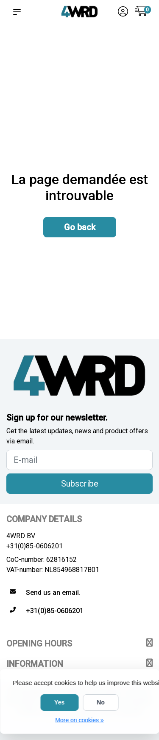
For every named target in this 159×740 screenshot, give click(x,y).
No (101, 702)
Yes (59, 702)
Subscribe (79, 484)
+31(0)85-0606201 (34, 546)
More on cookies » (79, 720)
